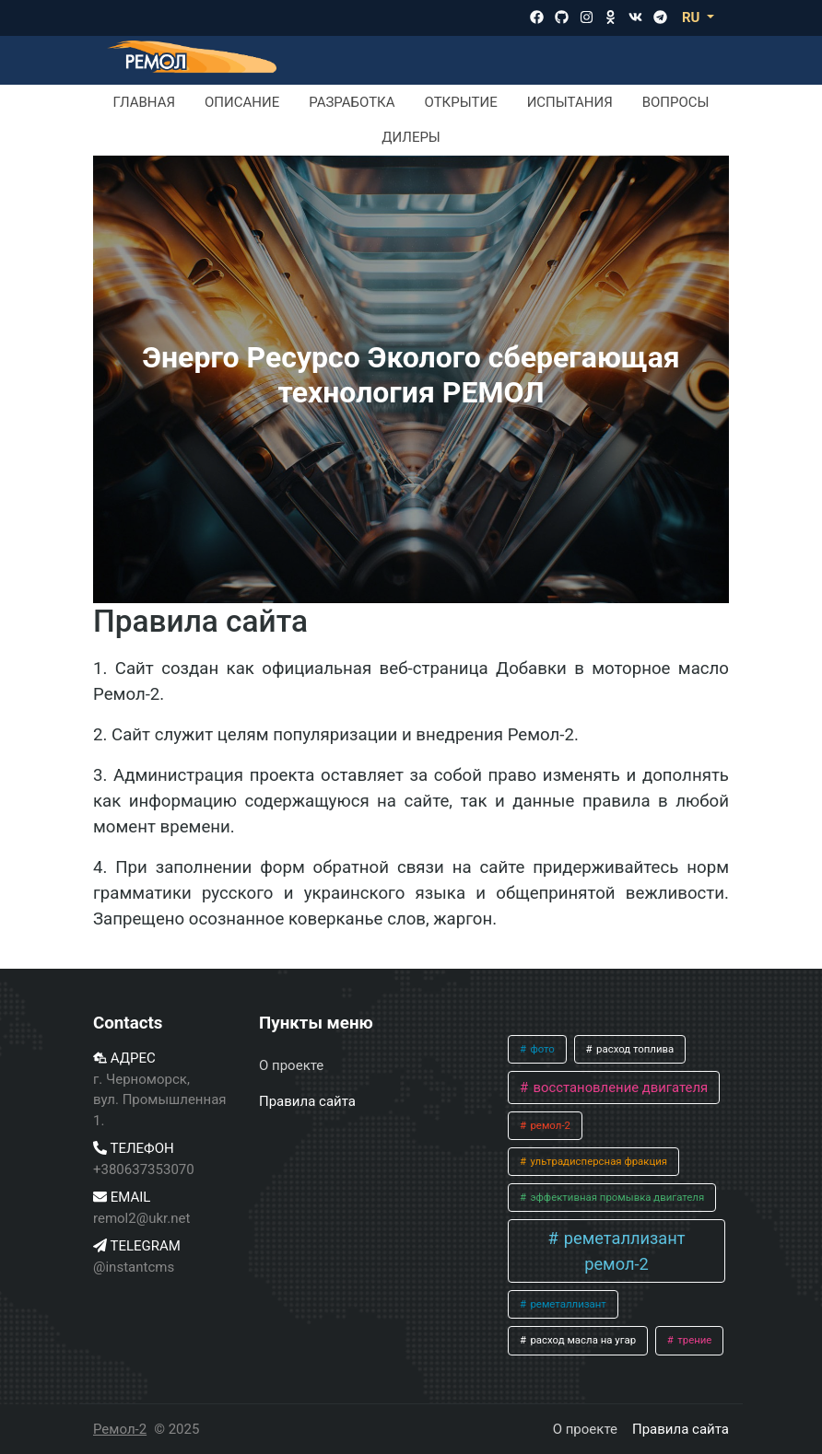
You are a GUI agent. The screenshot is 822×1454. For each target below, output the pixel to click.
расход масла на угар (582, 1339)
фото (541, 1048)
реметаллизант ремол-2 (622, 1250)
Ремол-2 (120, 1429)
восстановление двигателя (619, 1087)
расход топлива (633, 1048)
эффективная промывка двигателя (616, 1197)
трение (693, 1339)
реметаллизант (567, 1303)
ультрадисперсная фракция (597, 1161)
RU (692, 17)
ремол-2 (549, 1125)
